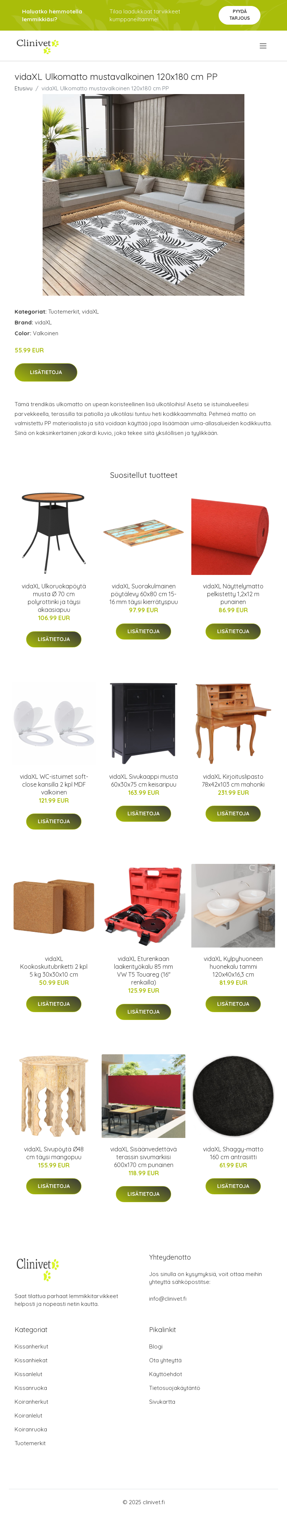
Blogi (156, 1346)
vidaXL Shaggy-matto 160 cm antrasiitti (233, 1153)
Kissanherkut (31, 1346)
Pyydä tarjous (239, 15)
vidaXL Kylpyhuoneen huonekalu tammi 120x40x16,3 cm (233, 966)
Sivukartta (162, 1401)
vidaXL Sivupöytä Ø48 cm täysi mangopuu (54, 1153)
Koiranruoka (31, 1429)
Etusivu (24, 88)
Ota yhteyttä (165, 1360)
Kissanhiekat (31, 1360)
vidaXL (90, 311)
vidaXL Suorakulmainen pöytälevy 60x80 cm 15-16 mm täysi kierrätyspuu (143, 594)
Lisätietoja (46, 372)
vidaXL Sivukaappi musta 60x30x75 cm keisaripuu (143, 780)
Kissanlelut (28, 1374)
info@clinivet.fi (167, 1298)
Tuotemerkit (63, 311)
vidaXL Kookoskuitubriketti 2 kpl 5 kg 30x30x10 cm (53, 966)
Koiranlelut (28, 1415)
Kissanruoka (31, 1387)
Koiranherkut (31, 1401)
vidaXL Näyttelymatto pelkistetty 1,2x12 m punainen (233, 594)
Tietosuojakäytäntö (174, 1387)
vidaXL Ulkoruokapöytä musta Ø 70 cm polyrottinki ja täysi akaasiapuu (54, 597)
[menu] (263, 46)
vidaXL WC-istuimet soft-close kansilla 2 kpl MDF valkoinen (54, 784)
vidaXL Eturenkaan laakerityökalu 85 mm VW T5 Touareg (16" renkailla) (143, 970)
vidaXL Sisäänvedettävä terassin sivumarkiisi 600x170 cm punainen (143, 1157)
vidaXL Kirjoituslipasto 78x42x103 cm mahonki (233, 780)
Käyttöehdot (165, 1374)
